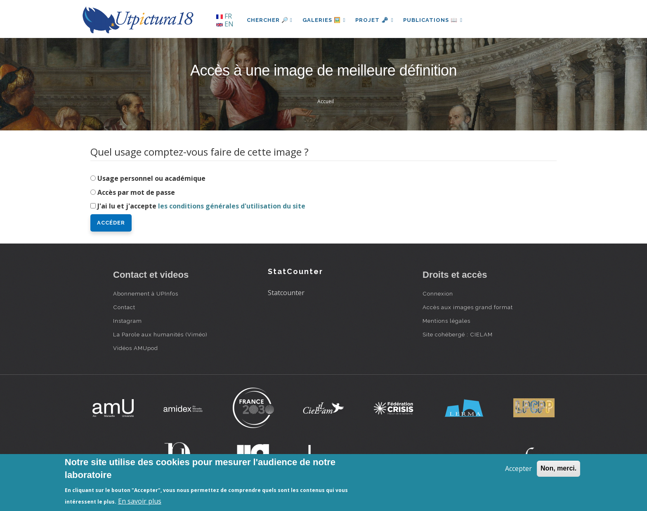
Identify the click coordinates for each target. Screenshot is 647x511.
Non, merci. (558, 468)
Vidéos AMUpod (135, 348)
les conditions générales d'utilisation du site (231, 206)
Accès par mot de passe (136, 192)
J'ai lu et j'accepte (201, 206)
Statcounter (286, 292)
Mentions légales (446, 320)
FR (224, 16)
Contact (124, 307)
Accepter (518, 468)
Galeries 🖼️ (324, 20)
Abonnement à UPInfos (145, 293)
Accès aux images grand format (468, 307)
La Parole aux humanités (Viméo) (160, 334)
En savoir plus (139, 501)
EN (225, 23)
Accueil (325, 101)
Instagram (127, 320)
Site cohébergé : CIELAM (458, 334)
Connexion (438, 293)
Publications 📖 (433, 20)
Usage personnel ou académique (151, 178)
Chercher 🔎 (270, 20)
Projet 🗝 (375, 20)
